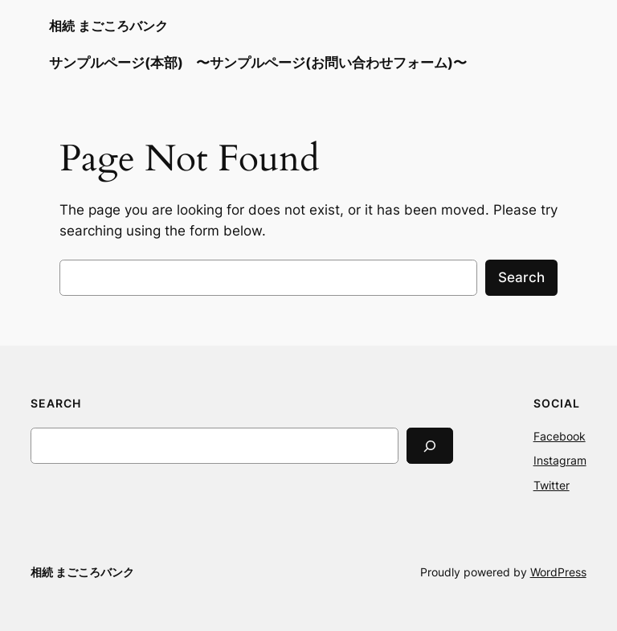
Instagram (559, 460)
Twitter (551, 485)
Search (521, 277)
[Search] (430, 446)
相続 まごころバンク (108, 26)
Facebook (559, 436)
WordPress (558, 572)
